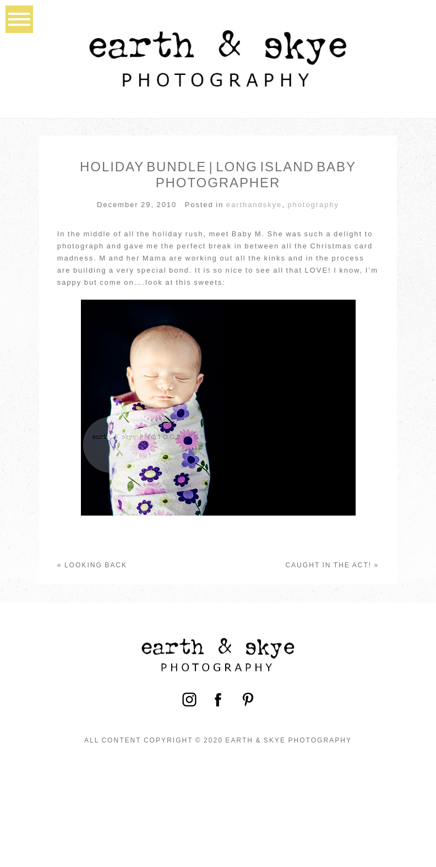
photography (313, 205)
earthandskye (254, 205)
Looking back (95, 565)
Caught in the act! (328, 565)
